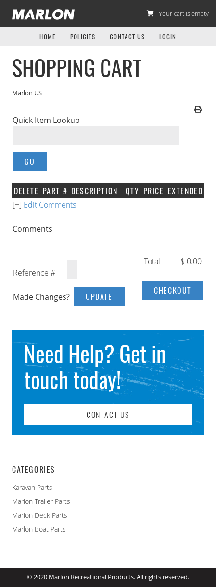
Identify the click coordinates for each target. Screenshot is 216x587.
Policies (82, 36)
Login (168, 36)
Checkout (172, 290)
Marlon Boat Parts (39, 529)
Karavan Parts (32, 487)
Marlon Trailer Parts (41, 501)
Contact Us (127, 36)
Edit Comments (50, 204)
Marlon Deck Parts (39, 515)
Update (99, 296)
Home (47, 36)
